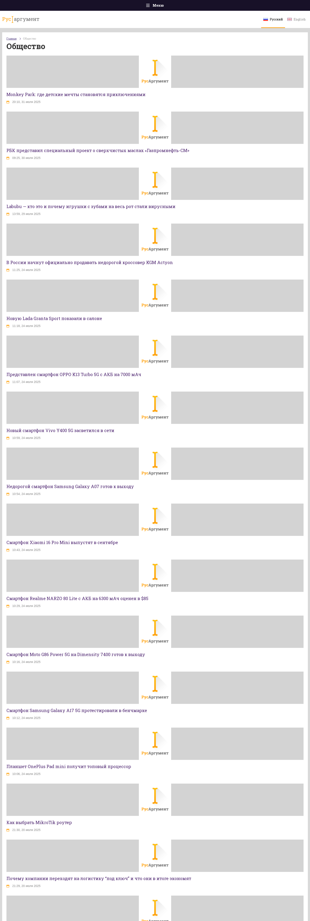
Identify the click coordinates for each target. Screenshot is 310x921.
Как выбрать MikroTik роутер (39, 822)
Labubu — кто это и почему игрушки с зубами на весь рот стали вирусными (90, 206)
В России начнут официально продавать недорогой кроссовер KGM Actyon (89, 262)
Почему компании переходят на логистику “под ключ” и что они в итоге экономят (98, 878)
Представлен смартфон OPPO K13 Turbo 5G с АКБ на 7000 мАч (73, 374)
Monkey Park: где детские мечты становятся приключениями (76, 94)
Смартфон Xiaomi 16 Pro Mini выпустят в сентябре (62, 542)
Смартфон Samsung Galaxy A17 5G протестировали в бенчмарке (76, 710)
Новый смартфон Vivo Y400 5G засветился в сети (60, 430)
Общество (29, 38)
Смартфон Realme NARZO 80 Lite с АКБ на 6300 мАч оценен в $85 (77, 598)
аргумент (20, 19)
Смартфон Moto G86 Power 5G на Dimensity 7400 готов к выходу (75, 654)
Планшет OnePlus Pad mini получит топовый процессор (68, 766)
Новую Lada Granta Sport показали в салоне (54, 318)
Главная (11, 38)
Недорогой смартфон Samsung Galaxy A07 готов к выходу (70, 486)
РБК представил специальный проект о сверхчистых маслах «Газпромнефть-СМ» (97, 150)
